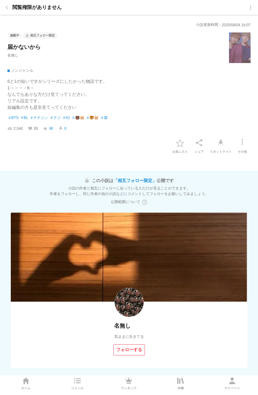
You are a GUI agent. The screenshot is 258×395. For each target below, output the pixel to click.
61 (66, 118)
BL (24, 118)
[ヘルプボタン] (144, 202)
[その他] (242, 143)
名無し (12, 55)
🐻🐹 (78, 118)
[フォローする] (129, 350)
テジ (56, 118)
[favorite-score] (48, 128)
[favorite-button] (180, 143)
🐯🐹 (93, 118)
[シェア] (199, 143)
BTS (13, 118)
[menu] (250, 7)
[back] (7, 7)
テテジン (39, 118)
